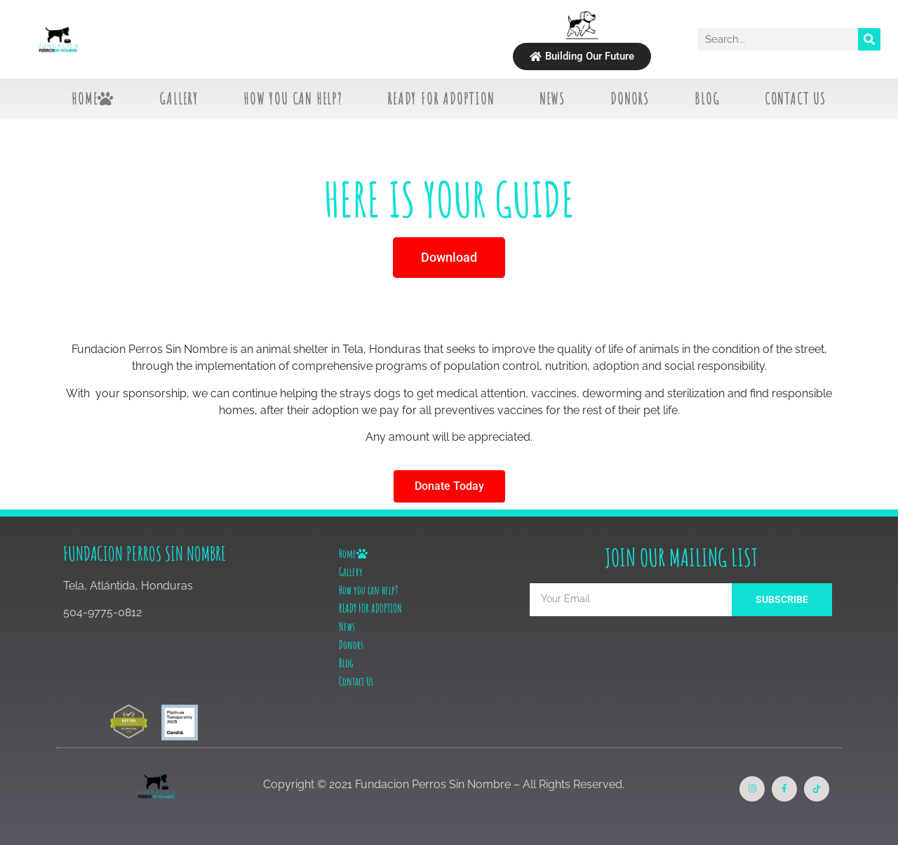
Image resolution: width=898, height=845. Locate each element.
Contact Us (795, 98)
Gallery (179, 98)
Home (93, 98)
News (552, 98)
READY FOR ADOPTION (440, 98)
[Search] (869, 39)
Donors (630, 98)
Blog (707, 98)
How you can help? (292, 98)
